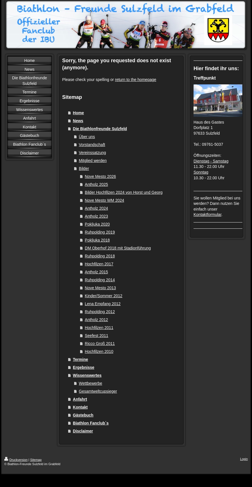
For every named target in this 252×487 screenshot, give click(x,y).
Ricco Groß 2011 (100, 343)
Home (78, 113)
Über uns (87, 136)
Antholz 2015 (96, 272)
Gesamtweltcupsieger (98, 391)
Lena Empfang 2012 (103, 303)
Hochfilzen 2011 (99, 327)
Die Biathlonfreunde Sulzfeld (100, 128)
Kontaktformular (207, 214)
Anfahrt (80, 399)
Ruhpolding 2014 (100, 280)
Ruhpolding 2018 (100, 256)
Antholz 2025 (96, 184)
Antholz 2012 (96, 319)
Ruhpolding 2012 (100, 311)
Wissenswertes (87, 375)
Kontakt (80, 407)
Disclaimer (83, 431)
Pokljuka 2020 (97, 224)
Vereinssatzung (92, 152)
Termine (80, 359)
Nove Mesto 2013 (100, 288)
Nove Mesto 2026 (100, 176)
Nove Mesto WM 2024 (104, 200)
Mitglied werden (93, 160)
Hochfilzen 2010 (99, 351)
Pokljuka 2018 (97, 240)
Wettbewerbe (90, 383)
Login (244, 459)
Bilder (84, 168)
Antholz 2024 (96, 208)
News (78, 120)
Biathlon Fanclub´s (91, 423)
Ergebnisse (83, 367)
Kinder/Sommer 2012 (103, 296)
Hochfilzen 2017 (99, 264)
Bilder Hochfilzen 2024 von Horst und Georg (124, 192)
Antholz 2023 (96, 216)
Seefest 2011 (96, 335)
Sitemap (35, 459)
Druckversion (16, 459)
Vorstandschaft (92, 144)
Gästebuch (83, 415)
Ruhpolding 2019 (100, 232)
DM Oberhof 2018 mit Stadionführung (118, 248)
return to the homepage (135, 79)
